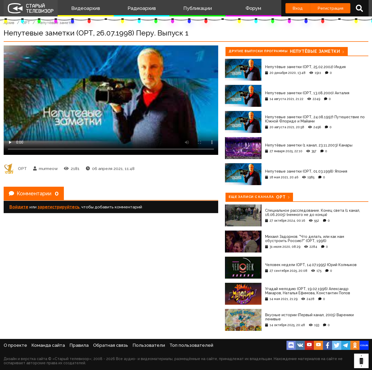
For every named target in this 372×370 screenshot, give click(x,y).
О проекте (15, 345)
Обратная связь (110, 345)
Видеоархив (85, 8)
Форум (253, 8)
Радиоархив (141, 8)
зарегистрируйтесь (59, 206)
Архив (9, 23)
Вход (297, 8)
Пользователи (149, 345)
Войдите (18, 206)
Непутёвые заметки (56, 23)
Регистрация (330, 8)
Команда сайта (48, 345)
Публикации (197, 8)
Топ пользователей (191, 345)
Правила (79, 345)
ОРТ (26, 23)
